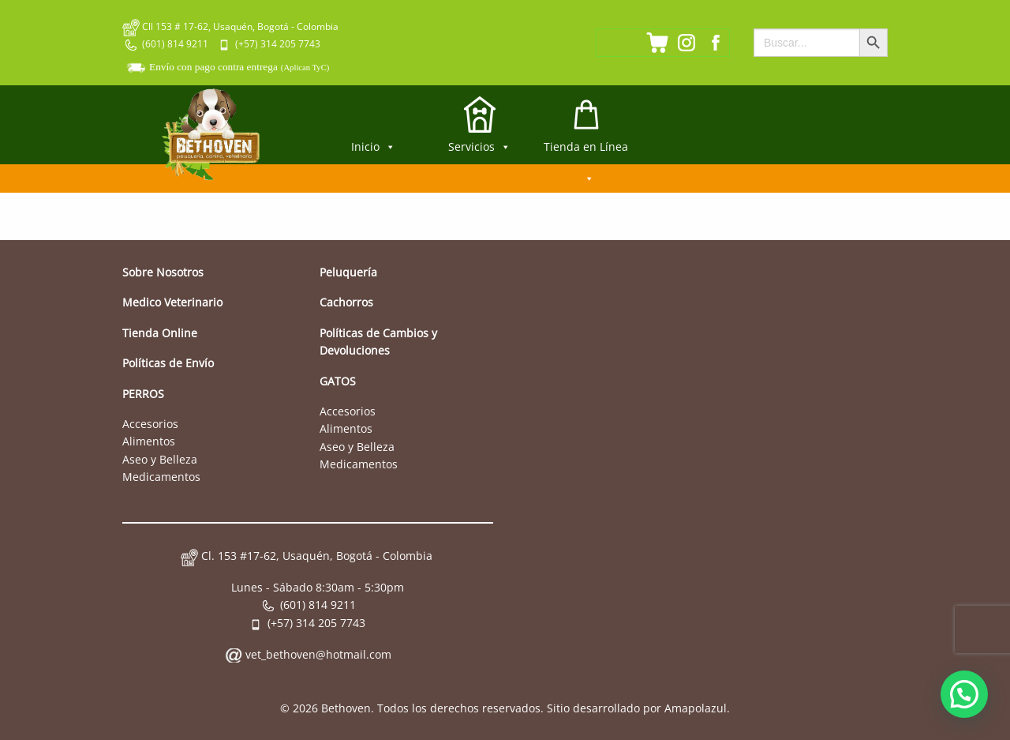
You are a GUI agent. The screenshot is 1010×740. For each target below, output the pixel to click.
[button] (964, 694)
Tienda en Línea (586, 151)
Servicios (479, 146)
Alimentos (148, 441)
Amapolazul (695, 708)
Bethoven (346, 708)
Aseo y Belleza (159, 459)
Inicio (373, 146)
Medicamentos (161, 476)
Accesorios (150, 423)
